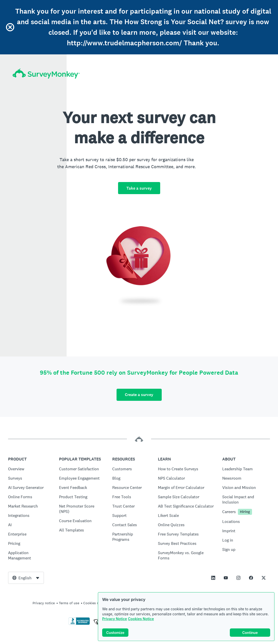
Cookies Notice (141, 624)
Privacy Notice (114, 624)
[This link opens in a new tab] (213, 578)
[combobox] (26, 578)
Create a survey (139, 394)
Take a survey (139, 188)
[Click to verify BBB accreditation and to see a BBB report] (79, 624)
